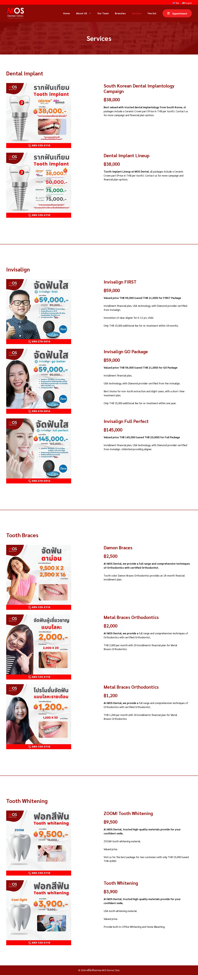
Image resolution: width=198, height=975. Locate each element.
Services (137, 13)
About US (85, 13)
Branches (120, 13)
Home (66, 13)
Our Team (103, 13)
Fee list (152, 13)
